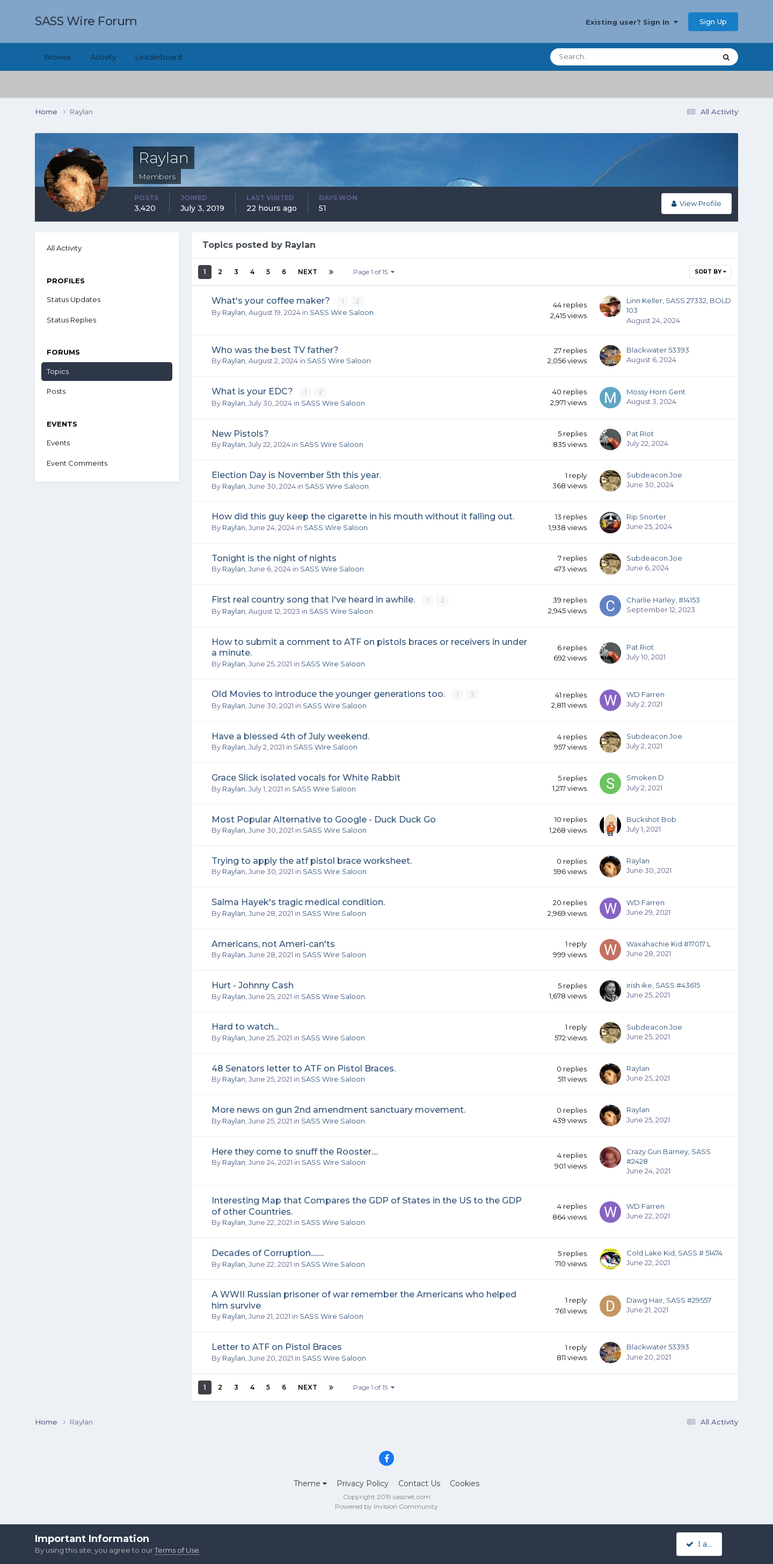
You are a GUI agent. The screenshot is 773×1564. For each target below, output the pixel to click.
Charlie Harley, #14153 (663, 599)
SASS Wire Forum (86, 21)
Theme (310, 1482)
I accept (705, 1544)
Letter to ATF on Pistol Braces (277, 1346)
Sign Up (713, 21)
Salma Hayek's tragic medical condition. (298, 902)
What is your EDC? (253, 391)
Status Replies (71, 319)
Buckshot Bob (651, 818)
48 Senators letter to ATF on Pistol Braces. (304, 1067)
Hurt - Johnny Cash (253, 984)
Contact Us (419, 1482)
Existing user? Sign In (632, 22)
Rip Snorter (646, 516)
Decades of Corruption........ (268, 1252)
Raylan (233, 311)
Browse (58, 57)
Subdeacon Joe (654, 475)
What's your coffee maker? (272, 301)
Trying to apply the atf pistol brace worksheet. (312, 860)
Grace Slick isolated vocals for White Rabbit (306, 777)
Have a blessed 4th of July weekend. (290, 735)
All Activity (64, 248)
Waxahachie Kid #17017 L (668, 942)
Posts (56, 391)
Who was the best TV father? (275, 350)
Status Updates (73, 299)
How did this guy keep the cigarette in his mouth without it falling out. (363, 516)
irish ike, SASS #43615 (663, 984)
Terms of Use (177, 1550)
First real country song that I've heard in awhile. (314, 599)
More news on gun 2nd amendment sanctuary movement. (338, 1109)
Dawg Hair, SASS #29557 (668, 1299)
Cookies (464, 1482)
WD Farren (645, 693)
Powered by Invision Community (386, 1505)
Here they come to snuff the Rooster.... (295, 1151)
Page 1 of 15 (374, 272)
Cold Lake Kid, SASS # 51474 (674, 1252)
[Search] (598, 56)
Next (307, 272)
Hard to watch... (245, 1026)
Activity (103, 57)
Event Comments (77, 463)
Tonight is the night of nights (274, 558)
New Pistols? (240, 433)
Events (58, 442)
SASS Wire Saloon (342, 311)
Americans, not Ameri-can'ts (273, 943)
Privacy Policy (363, 1482)
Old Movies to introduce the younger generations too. (329, 693)
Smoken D (645, 777)
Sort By (710, 271)
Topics (58, 371)
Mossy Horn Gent (656, 391)
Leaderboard (158, 57)
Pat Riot (640, 433)
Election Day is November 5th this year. (296, 474)
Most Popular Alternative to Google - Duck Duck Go (324, 818)
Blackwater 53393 (657, 350)
